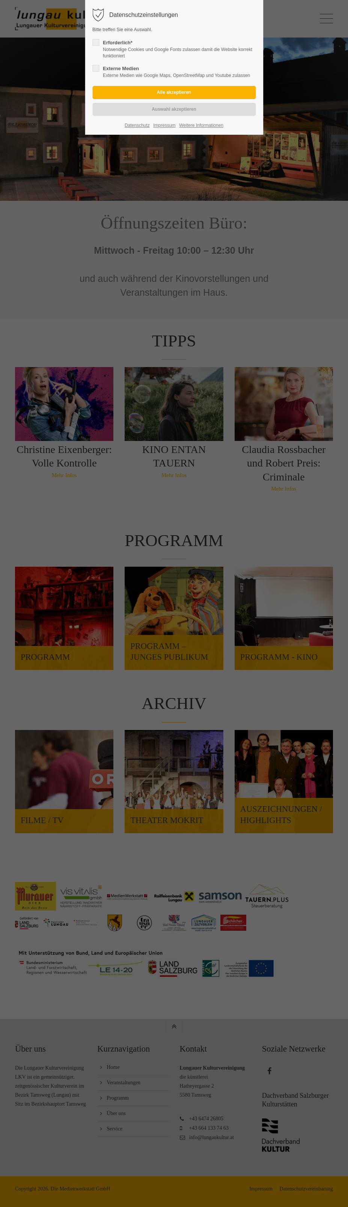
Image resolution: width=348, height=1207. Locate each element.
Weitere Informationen (201, 125)
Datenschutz (137, 125)
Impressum (164, 125)
